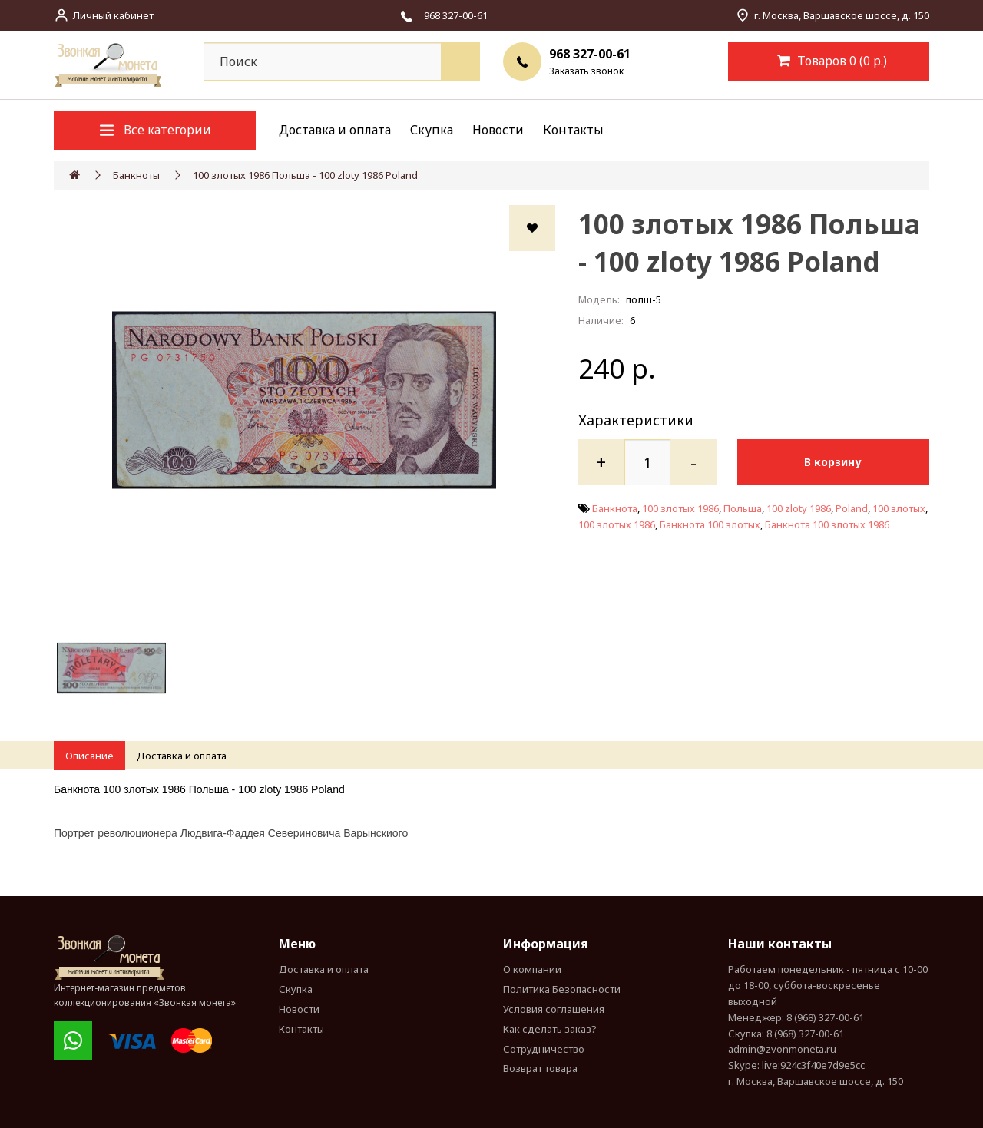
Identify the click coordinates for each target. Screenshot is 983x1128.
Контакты (573, 129)
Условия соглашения (553, 1009)
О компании (532, 969)
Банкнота (614, 508)
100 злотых (898, 508)
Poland (852, 508)
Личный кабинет (113, 15)
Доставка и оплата (335, 129)
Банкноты (136, 175)
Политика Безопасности (562, 989)
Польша (742, 508)
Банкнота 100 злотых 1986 (827, 524)
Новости (498, 129)
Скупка (431, 129)
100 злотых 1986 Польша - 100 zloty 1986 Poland (305, 175)
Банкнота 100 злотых (710, 524)
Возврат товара (540, 1068)
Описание (89, 755)
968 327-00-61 (590, 53)
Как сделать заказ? (550, 1029)
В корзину (835, 462)
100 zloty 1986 (798, 508)
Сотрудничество (543, 1049)
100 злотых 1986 (680, 508)
